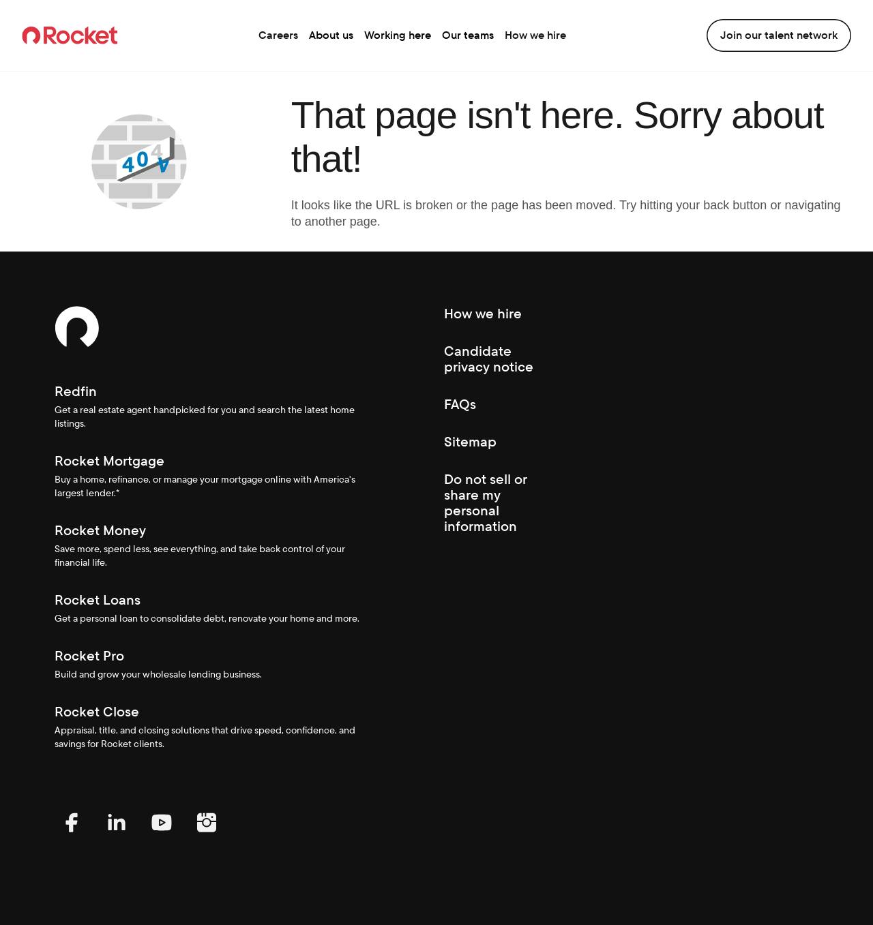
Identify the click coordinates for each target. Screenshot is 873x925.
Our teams (468, 35)
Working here (397, 35)
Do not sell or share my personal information (485, 502)
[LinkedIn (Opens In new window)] (117, 836)
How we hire (535, 35)
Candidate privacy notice (488, 359)
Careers (278, 35)
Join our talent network (779, 35)
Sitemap (470, 442)
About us (331, 35)
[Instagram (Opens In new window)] (207, 836)
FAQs (460, 404)
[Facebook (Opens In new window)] (72, 836)
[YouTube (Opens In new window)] (162, 836)
